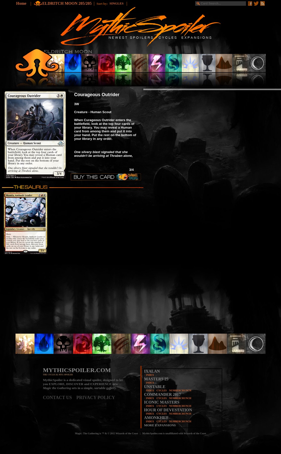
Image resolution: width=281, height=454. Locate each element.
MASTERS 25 (156, 379)
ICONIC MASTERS (161, 402)
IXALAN (152, 371)
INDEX (150, 375)
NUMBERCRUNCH (180, 390)
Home (21, 3)
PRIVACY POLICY (95, 397)
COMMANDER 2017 (162, 394)
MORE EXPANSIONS (160, 425)
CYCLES (161, 390)
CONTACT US (60, 397)
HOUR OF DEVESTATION (168, 410)
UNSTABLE (154, 387)
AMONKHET (156, 418)
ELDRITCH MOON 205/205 (67, 3)
